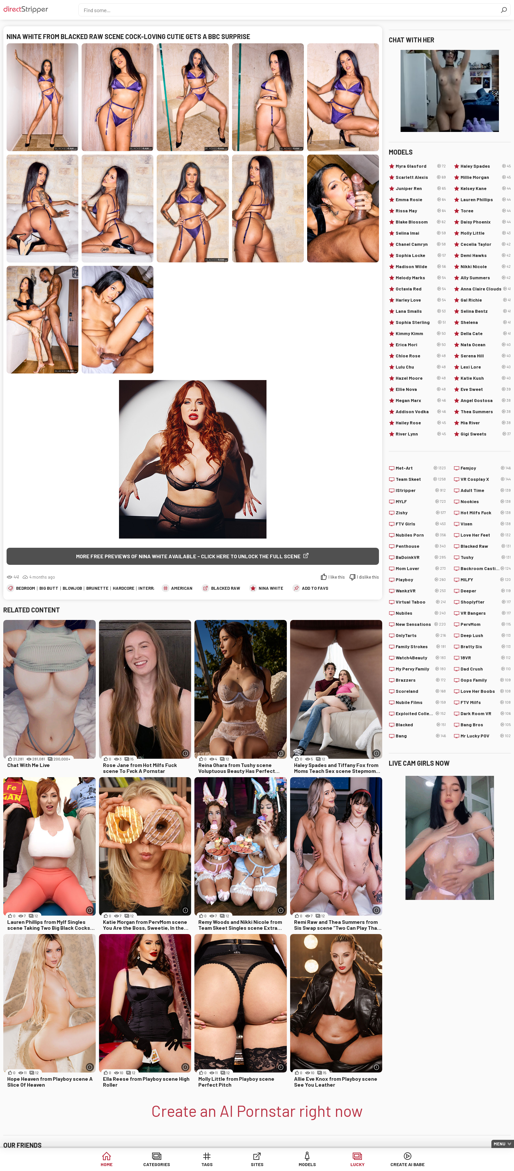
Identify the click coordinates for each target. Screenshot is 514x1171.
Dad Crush (486, 669)
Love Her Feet (486, 535)
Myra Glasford (421, 166)
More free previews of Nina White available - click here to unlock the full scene (188, 556)
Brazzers (421, 680)
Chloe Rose (421, 356)
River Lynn (421, 434)
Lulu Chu (421, 367)
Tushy (486, 557)
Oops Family (486, 680)
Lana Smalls (421, 311)
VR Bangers (486, 613)
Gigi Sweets (486, 434)
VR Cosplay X (486, 479)
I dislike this (368, 577)
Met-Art (421, 468)
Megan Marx (421, 400)
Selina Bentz (486, 311)
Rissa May (421, 211)
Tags (207, 1164)
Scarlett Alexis (421, 177)
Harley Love (421, 300)
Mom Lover (421, 568)
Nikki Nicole (486, 266)
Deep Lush (486, 635)
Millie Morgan (486, 177)
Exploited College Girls (421, 713)
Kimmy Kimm (421, 333)
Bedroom (25, 588)
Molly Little (486, 233)
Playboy (421, 580)
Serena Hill (486, 356)
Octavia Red (421, 289)
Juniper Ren (421, 188)
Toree (486, 211)
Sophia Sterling (421, 322)
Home (106, 1164)
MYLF (421, 501)
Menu (499, 1143)
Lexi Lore (486, 367)
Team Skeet (421, 479)
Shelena (486, 322)
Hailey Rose (421, 423)
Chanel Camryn (421, 244)
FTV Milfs (486, 702)
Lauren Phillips (486, 199)
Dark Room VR (486, 713)
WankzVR (421, 591)
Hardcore (123, 588)
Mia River (486, 423)
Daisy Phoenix (486, 222)
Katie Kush (486, 378)
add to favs (315, 588)
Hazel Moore (421, 378)
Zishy (421, 513)
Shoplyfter (486, 602)
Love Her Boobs (486, 691)
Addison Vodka (421, 411)
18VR (486, 658)
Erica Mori (421, 345)
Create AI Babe (407, 1164)
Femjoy (486, 468)
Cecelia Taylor (486, 244)
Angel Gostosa (486, 400)
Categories (156, 1164)
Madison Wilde (421, 266)
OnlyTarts (421, 635)
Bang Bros (486, 725)
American (181, 588)
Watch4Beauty (421, 658)
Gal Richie (486, 300)
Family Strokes (421, 646)
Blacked (421, 725)
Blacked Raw (225, 588)
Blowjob (72, 588)
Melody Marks (421, 278)
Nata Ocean (486, 345)
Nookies (486, 501)
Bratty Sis (486, 646)
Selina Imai (421, 233)
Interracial (152, 588)
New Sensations (421, 624)
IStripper (421, 490)
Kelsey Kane (486, 188)
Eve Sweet (486, 389)
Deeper (486, 591)
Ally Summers (486, 278)
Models (307, 1164)
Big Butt (48, 588)
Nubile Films (421, 702)
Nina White (271, 588)
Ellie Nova (421, 389)
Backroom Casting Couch (486, 568)
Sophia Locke (421, 255)
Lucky (357, 1164)
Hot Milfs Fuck (486, 513)
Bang (421, 736)
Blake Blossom (421, 222)
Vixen (486, 524)
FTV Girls (421, 524)
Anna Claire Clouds (486, 289)
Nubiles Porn (421, 535)
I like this (336, 577)
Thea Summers (486, 411)
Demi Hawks (486, 255)
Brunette (97, 588)
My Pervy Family (421, 669)
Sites (257, 1164)
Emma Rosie (421, 199)
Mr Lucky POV (486, 736)
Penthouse (421, 546)
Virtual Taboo (421, 602)
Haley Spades (486, 166)
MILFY (486, 580)
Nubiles (421, 613)
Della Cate (486, 333)
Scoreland (421, 691)
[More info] (185, 753)
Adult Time (486, 490)
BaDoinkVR (421, 557)
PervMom (486, 624)
